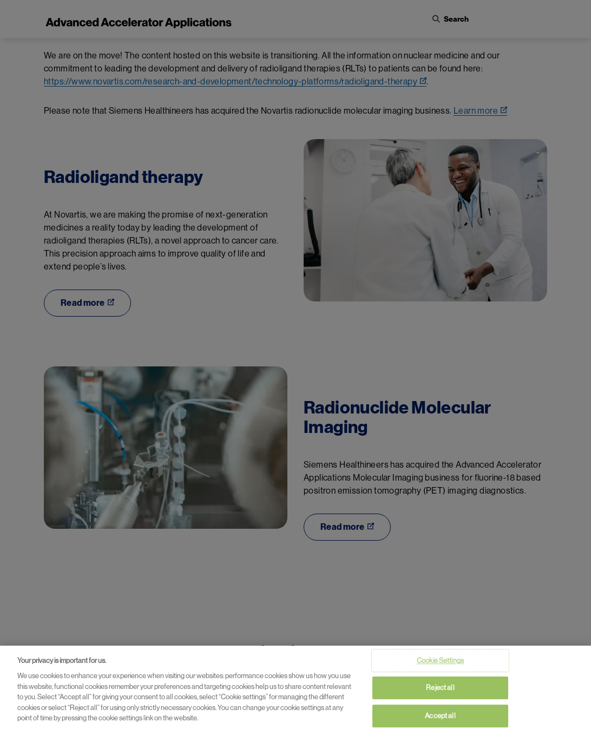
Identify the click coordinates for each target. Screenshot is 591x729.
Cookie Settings (440, 660)
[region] (295, 687)
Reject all (440, 687)
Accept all (440, 715)
